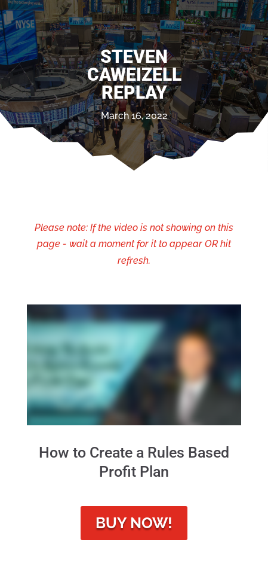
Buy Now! (134, 523)
